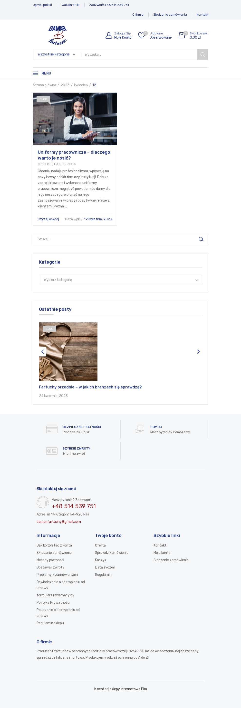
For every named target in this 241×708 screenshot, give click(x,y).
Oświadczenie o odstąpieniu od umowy (61, 585)
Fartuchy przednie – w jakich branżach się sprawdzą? (90, 387)
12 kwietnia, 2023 (88, 219)
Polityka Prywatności (53, 603)
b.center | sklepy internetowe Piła (120, 689)
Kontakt (160, 545)
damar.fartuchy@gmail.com (59, 522)
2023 (65, 85)
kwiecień (81, 85)
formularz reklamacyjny (55, 595)
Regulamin (103, 575)
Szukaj (201, 239)
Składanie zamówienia (54, 553)
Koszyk (100, 560)
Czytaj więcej (49, 219)
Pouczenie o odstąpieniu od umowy (58, 613)
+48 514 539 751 (74, 506)
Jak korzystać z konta (54, 545)
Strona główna (44, 85)
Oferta (100, 545)
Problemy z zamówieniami (57, 575)
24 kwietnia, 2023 (53, 396)
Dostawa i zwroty (50, 567)
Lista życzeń (105, 567)
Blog (43, 99)
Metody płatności (50, 560)
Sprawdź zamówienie (111, 553)
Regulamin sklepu (50, 623)
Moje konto (162, 553)
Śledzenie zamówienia (171, 560)
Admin (57, 164)
